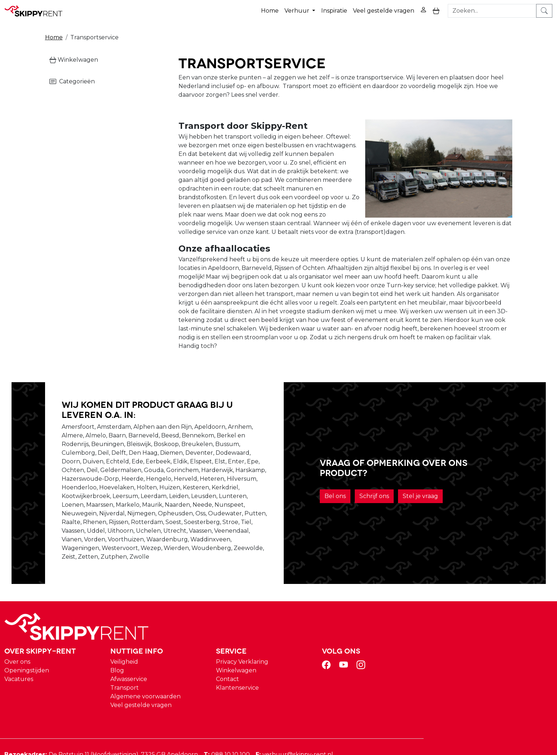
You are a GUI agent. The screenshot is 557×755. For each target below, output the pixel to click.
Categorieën (72, 80)
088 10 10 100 (366, 713)
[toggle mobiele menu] (436, 10)
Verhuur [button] (297, 10)
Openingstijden (165, 629)
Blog (255, 629)
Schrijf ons (386, 487)
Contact (364, 637)
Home (270, 10)
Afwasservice (266, 637)
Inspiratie (334, 10)
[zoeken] (544, 10)
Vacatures (157, 637)
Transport (262, 646)
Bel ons (346, 487)
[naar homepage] (36, 10)
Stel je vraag (432, 487)
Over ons (156, 620)
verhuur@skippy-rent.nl (433, 713)
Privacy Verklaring (379, 620)
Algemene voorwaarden (283, 655)
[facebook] (462, 626)
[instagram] (497, 626)
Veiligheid (262, 620)
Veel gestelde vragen (383, 10)
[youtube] (480, 626)
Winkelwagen (73, 59)
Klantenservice (374, 646)
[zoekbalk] (492, 10)
